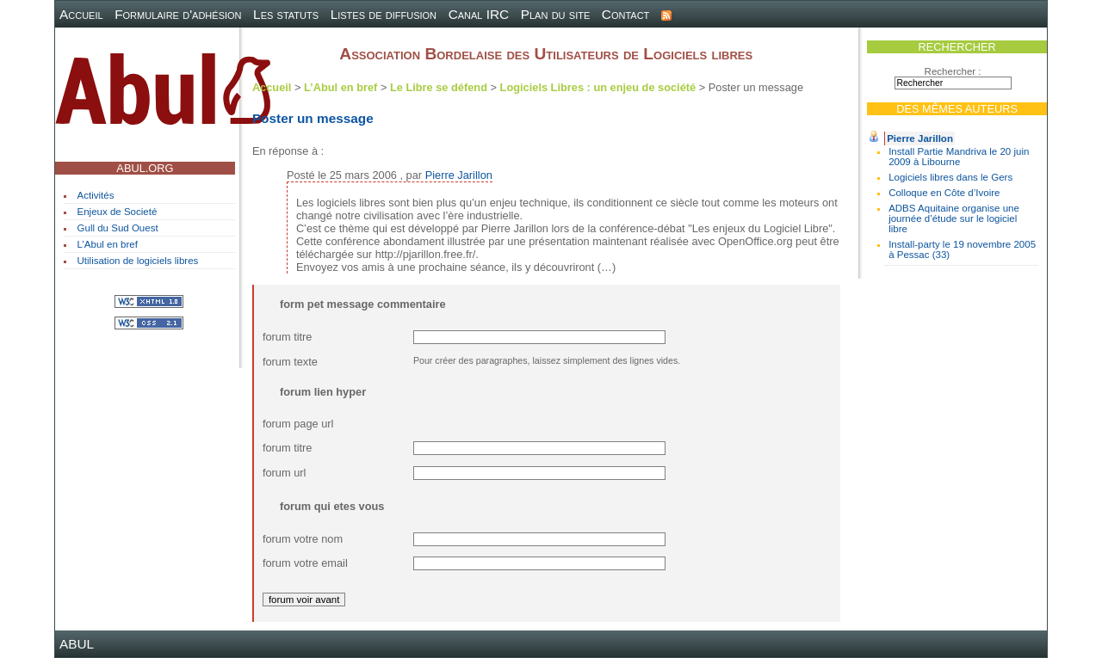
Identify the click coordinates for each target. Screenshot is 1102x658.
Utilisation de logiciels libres (138, 260)
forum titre (288, 336)
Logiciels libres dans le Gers (950, 177)
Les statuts (286, 14)
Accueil (81, 14)
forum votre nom (303, 538)
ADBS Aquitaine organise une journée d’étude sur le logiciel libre (953, 218)
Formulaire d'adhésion (178, 14)
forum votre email (305, 563)
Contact (626, 14)
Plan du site (556, 14)
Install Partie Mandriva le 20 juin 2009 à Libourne (958, 156)
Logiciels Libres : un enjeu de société (598, 87)
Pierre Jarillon (920, 138)
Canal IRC (479, 14)
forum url (284, 472)
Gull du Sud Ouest (117, 228)
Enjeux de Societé (117, 211)
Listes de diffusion (383, 14)
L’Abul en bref (107, 244)
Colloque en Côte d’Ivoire (944, 193)
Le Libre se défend (438, 87)
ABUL (76, 643)
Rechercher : (953, 71)
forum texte (290, 361)
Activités (96, 195)
